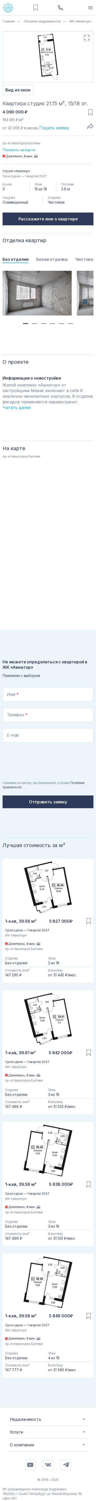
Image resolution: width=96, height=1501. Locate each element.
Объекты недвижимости (41, 21)
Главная (9, 21)
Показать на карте (19, 150)
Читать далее (17, 407)
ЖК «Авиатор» (80, 21)
